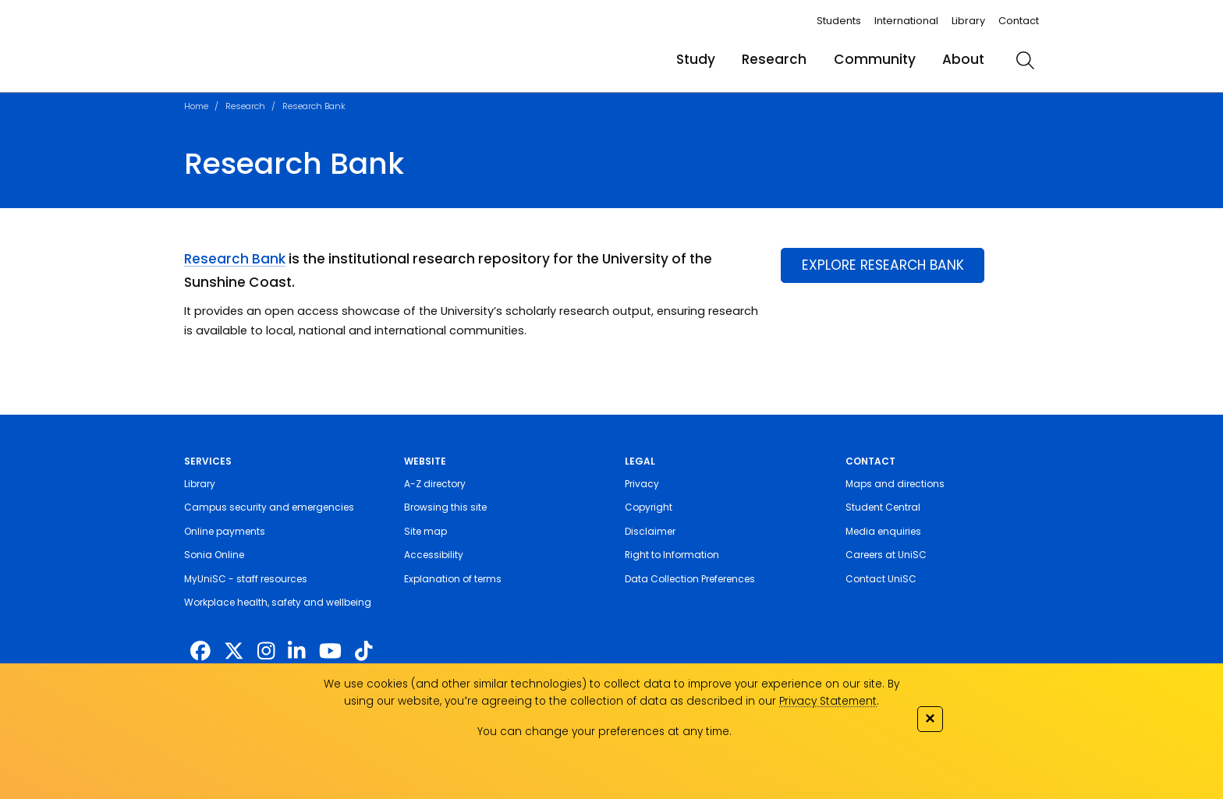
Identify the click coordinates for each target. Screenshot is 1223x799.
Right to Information (672, 554)
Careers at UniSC (886, 554)
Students (839, 20)
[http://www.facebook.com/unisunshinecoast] (200, 652)
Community (875, 59)
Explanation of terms (453, 578)
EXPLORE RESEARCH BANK (883, 265)
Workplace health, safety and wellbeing (277, 602)
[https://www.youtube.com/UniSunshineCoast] (330, 652)
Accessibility (433, 554)
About (963, 59)
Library (968, 20)
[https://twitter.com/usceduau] (234, 652)
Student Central (882, 507)
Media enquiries (883, 531)
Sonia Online (214, 554)
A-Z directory (435, 483)
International (906, 20)
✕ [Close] (929, 718)
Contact (1018, 20)
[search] (1025, 60)
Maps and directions (895, 483)
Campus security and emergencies (269, 507)
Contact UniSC (880, 578)
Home (196, 106)
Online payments (224, 531)
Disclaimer (650, 531)
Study (695, 59)
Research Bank (314, 106)
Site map (425, 531)
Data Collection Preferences (690, 578)
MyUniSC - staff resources (245, 578)
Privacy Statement (828, 701)
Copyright (648, 507)
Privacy (642, 483)
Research (774, 59)
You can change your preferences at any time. (604, 731)
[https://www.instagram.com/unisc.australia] (266, 652)
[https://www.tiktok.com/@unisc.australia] (363, 652)
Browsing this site (445, 507)
